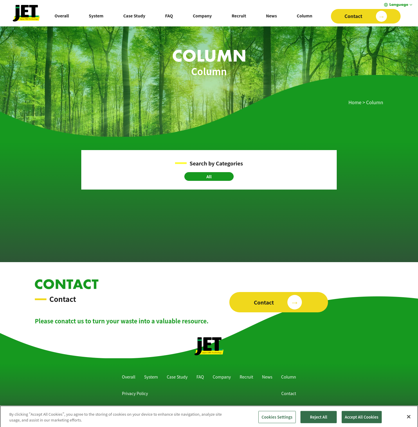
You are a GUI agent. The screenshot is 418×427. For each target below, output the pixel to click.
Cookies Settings (277, 418)
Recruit (239, 16)
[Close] (408, 418)
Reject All (318, 418)
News (271, 16)
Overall (62, 16)
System (96, 16)
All (209, 176)
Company (202, 16)
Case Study (134, 16)
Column (304, 16)
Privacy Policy (135, 393)
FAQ (169, 16)
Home (354, 102)
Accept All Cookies (362, 418)
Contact (288, 393)
